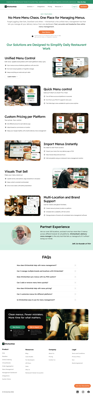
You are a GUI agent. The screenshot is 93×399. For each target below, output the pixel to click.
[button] (31, 6)
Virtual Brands (6, 363)
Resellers (5, 356)
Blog (26, 353)
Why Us (27, 369)
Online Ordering (7, 359)
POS (3, 353)
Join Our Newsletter (82, 386)
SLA (73, 360)
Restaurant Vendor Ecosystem (34, 373)
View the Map (81, 2)
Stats (27, 366)
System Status (6, 379)
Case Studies (29, 356)
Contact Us (52, 360)
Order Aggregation (7, 366)
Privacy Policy (76, 356)
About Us (51, 353)
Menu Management (8, 369)
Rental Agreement (77, 363)
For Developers (30, 360)
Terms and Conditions (78, 353)
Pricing (50, 6)
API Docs (28, 363)
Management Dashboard (9, 372)
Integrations (41, 6)
